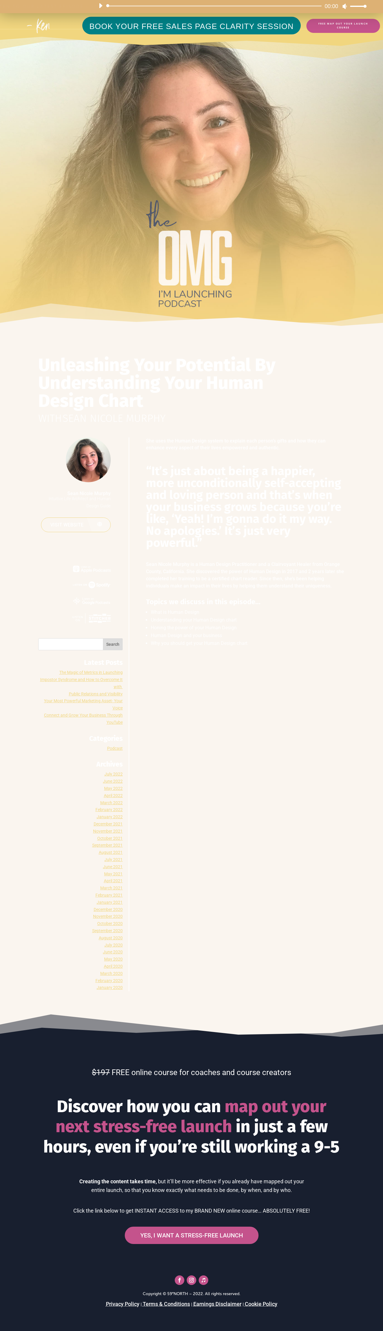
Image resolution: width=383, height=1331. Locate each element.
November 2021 (108, 831)
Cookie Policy (261, 1304)
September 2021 (107, 845)
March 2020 (111, 973)
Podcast (115, 748)
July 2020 (113, 945)
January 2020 (110, 987)
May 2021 (113, 873)
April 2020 (113, 966)
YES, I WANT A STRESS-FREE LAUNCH (191, 1235)
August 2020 (111, 937)
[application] (230, 6)
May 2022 (113, 788)
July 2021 (113, 859)
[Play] (100, 5)
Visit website (66, 525)
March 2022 (111, 802)
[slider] (215, 6)
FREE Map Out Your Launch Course (343, 25)
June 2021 (113, 866)
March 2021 (111, 888)
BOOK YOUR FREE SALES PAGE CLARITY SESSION (191, 26)
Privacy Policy (122, 1304)
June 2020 (113, 952)
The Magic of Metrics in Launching (91, 672)
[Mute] (344, 6)
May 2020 (113, 959)
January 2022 (110, 816)
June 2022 (113, 781)
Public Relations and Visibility (96, 694)
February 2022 (109, 809)
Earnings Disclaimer (217, 1304)
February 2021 (109, 895)
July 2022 (113, 774)
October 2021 (110, 838)
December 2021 (108, 824)
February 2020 (109, 980)
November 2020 (108, 916)
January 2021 (110, 902)
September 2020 (107, 930)
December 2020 (108, 909)
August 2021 (111, 852)
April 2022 (113, 795)
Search (112, 644)
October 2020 (110, 923)
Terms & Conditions (166, 1304)
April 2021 (113, 880)
